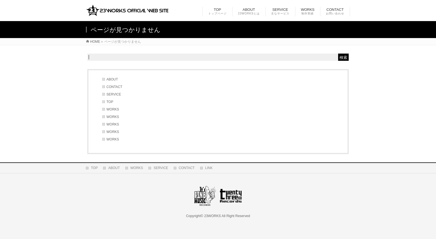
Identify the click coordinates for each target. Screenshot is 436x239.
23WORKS (212, 216)
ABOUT (112, 79)
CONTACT (114, 87)
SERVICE (113, 94)
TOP (109, 102)
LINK (209, 168)
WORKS (112, 109)
